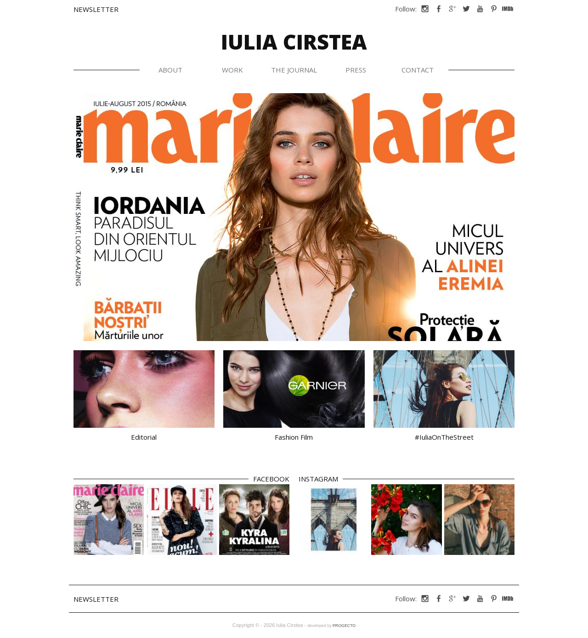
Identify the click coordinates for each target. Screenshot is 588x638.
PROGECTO (344, 625)
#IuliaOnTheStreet (444, 437)
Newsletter (96, 9)
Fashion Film (294, 437)
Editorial (144, 437)
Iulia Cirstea (294, 42)
